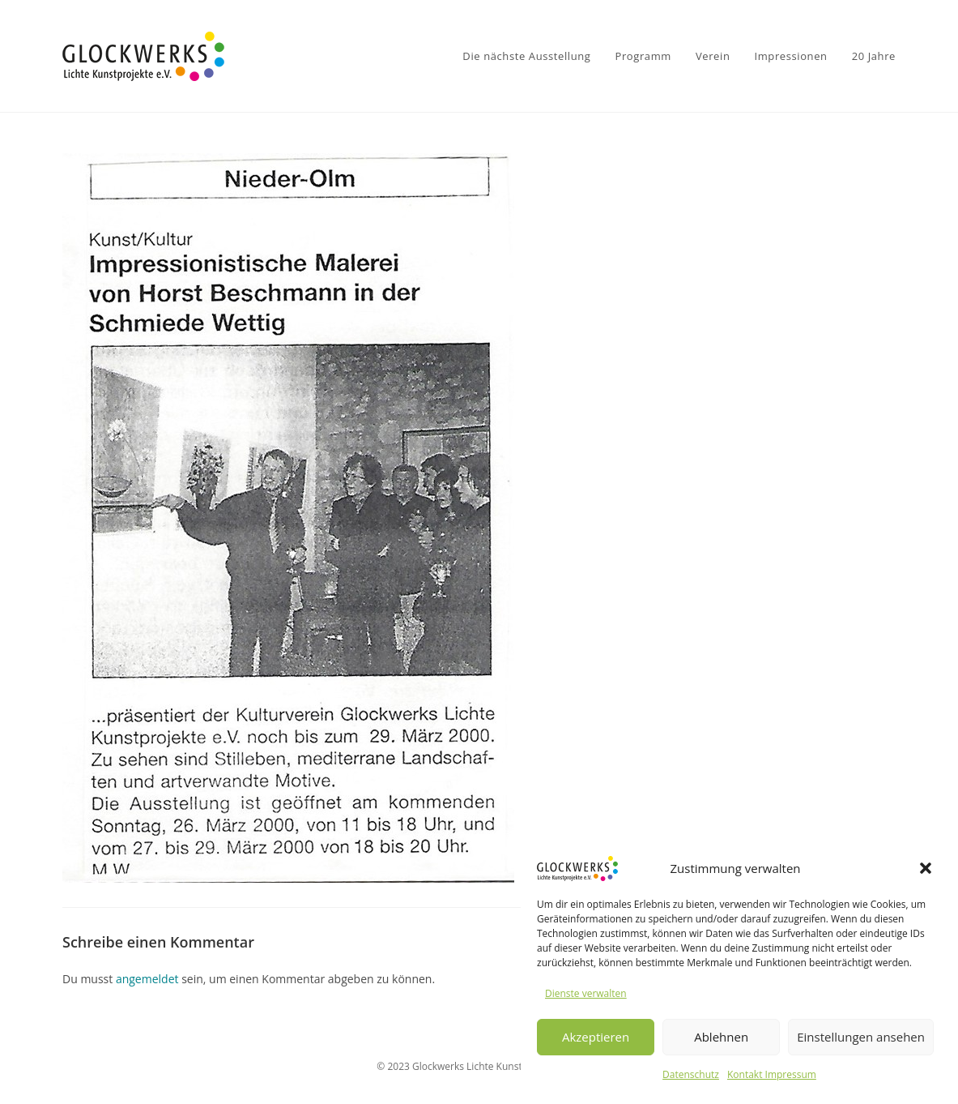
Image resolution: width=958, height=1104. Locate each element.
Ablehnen (721, 1037)
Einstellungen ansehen (861, 1037)
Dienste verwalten (586, 993)
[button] (926, 868)
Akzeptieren (595, 1037)
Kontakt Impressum (771, 1074)
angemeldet (147, 978)
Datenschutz (690, 1074)
